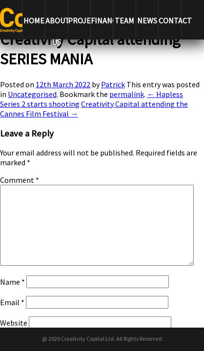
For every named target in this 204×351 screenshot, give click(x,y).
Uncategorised (32, 94)
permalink (126, 94)
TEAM (124, 20)
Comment (19, 180)
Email (12, 302)
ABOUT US (56, 27)
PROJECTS (79, 20)
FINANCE (102, 20)
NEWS (147, 20)
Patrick (113, 84)
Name (12, 282)
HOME (33, 20)
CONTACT (170, 20)
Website (13, 323)
